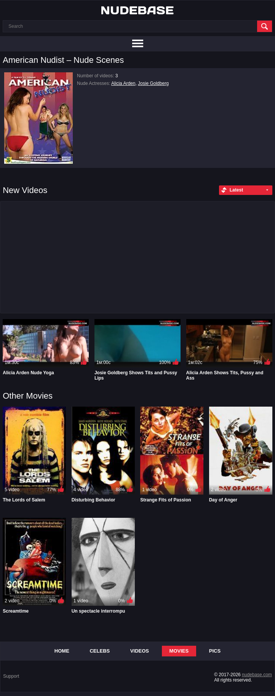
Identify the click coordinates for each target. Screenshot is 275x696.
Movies (179, 651)
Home (61, 651)
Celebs (100, 651)
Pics (215, 651)
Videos (139, 651)
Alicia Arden (123, 83)
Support (11, 676)
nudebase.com (257, 674)
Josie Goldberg (153, 83)
